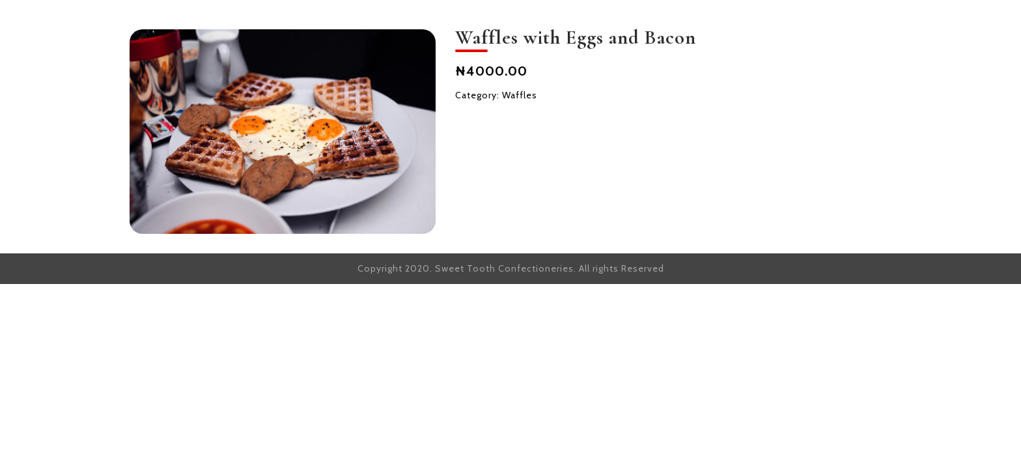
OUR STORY (586, 24)
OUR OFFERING (695, 24)
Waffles (519, 95)
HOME (504, 24)
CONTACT (861, 24)
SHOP (786, 24)
